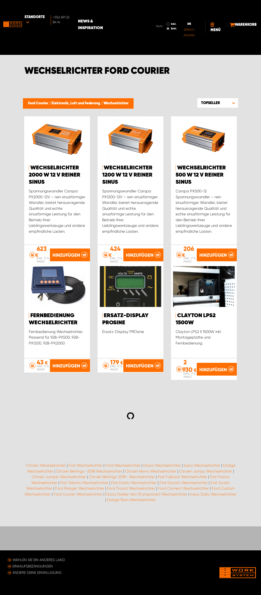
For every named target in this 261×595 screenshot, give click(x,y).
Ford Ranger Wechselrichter (79, 522)
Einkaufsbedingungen (32, 566)
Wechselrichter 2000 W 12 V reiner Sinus (54, 175)
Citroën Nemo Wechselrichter (150, 505)
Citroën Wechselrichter (46, 499)
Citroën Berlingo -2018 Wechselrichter (89, 505)
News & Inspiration (110, 8)
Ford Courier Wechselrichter (78, 528)
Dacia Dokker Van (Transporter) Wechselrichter (146, 528)
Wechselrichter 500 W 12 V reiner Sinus (201, 175)
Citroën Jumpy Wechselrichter (205, 505)
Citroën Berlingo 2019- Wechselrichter (122, 511)
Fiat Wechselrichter (85, 499)
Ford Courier (38, 103)
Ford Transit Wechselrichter (131, 522)
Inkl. (156, 7)
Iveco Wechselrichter (202, 499)
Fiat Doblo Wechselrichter (134, 517)
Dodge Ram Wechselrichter (131, 534)
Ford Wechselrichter (122, 499)
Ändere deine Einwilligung (36, 573)
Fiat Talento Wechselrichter (84, 517)
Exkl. (156, 11)
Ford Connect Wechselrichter (183, 522)
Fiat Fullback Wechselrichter (182, 511)
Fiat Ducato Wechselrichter (184, 517)
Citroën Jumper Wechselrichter (59, 511)
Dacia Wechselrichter (162, 499)
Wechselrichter (115, 103)
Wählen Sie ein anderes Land (38, 560)
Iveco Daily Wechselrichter (213, 528)
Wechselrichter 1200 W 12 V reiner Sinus (127, 175)
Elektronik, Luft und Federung (76, 103)
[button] (217, 102)
